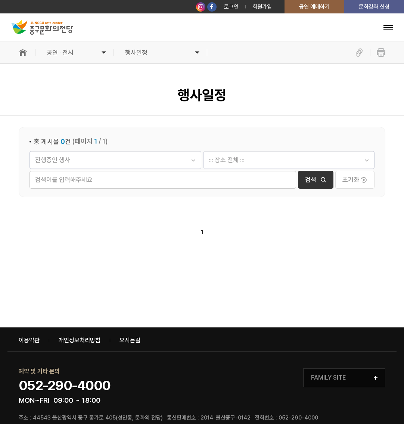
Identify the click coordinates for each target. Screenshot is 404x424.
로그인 (231, 6)
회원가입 (262, 6)
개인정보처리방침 (79, 340)
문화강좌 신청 (374, 6)
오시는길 (129, 340)
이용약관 (29, 340)
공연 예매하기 (314, 6)
